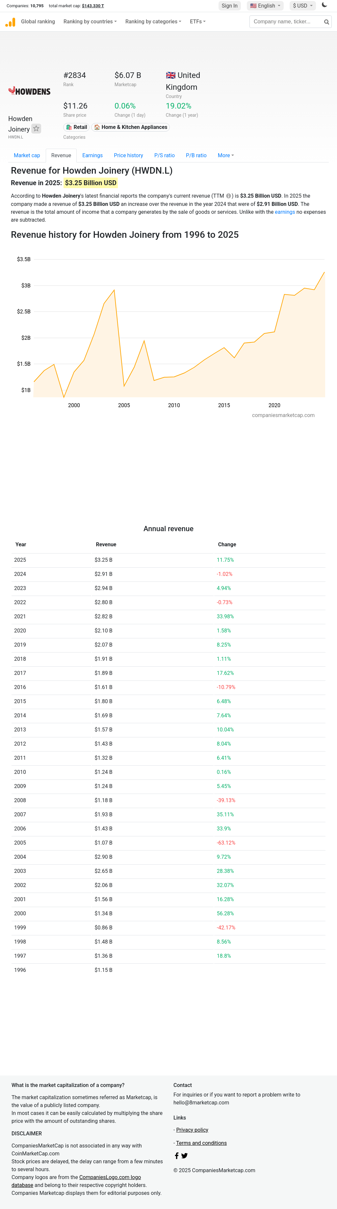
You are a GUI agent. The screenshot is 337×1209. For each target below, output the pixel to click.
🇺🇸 (263, 6)
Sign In (230, 6)
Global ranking (38, 21)
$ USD (300, 6)
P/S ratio (164, 155)
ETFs (196, 21)
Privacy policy (192, 1130)
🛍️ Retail (76, 127)
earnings (285, 212)
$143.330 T (93, 5)
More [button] (224, 155)
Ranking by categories (151, 21)
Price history (128, 155)
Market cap (27, 155)
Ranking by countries (88, 21)
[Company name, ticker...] (290, 21)
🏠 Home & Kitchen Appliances (131, 127)
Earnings (92, 155)
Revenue (61, 155)
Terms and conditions (201, 1143)
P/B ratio (196, 155)
